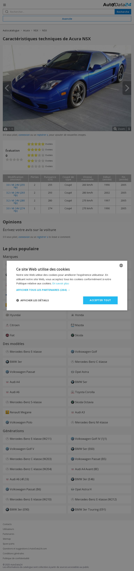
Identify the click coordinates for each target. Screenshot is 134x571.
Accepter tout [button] (100, 300)
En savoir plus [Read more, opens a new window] (60, 283)
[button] (67, 289)
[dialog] (67, 285)
